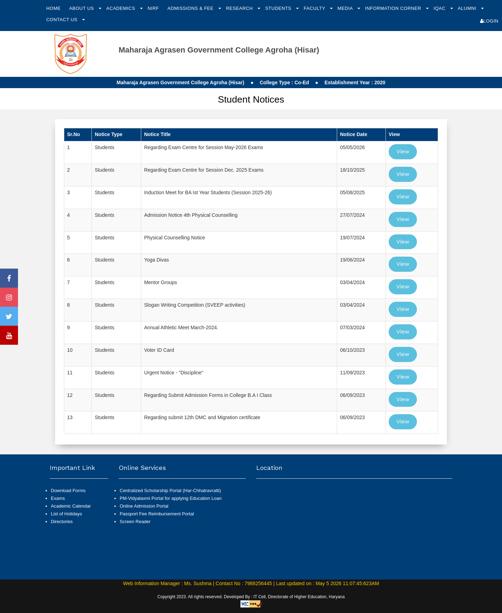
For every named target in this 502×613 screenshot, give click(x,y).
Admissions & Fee (191, 8)
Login (489, 21)
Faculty (315, 8)
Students (279, 8)
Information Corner (394, 8)
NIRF (153, 8)
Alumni (468, 8)
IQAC (440, 8)
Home (53, 8)
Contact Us (62, 19)
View (402, 151)
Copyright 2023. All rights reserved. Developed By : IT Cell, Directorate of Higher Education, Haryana (251, 596)
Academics (121, 8)
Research (240, 8)
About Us (82, 8)
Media (345, 8)
